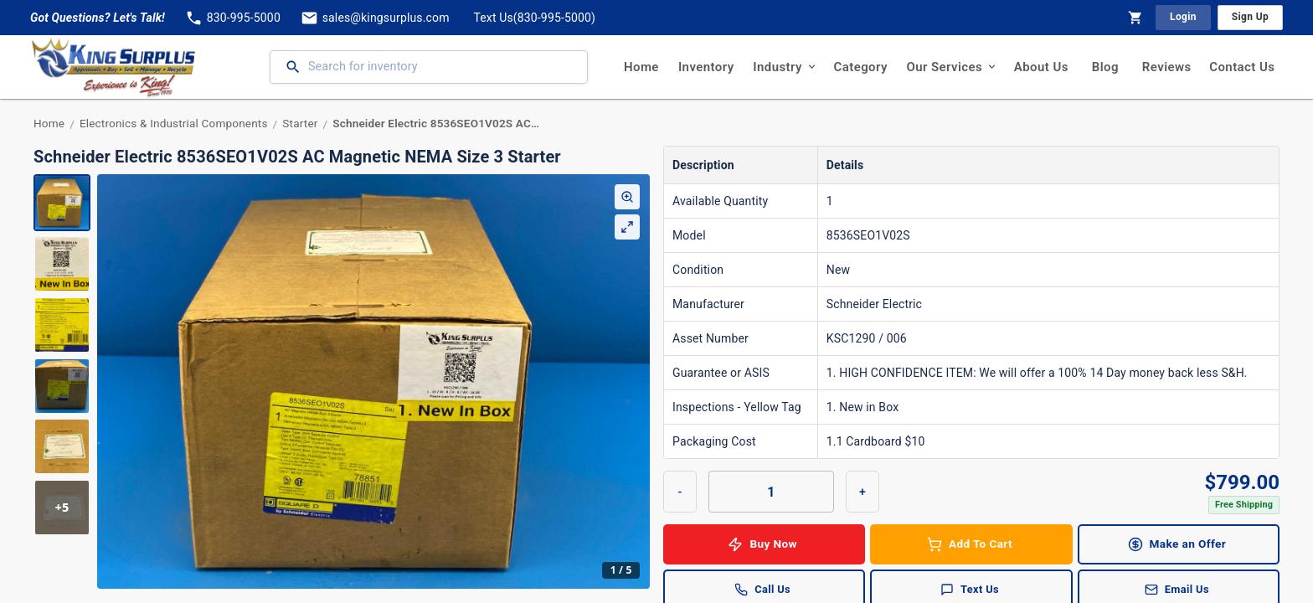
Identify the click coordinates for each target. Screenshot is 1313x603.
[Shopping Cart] (1135, 17)
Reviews (1166, 67)
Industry (784, 67)
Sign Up (1250, 17)
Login (1183, 17)
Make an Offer (1178, 544)
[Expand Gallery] (627, 227)
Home (641, 67)
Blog (1105, 67)
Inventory (706, 67)
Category (861, 67)
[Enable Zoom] (627, 196)
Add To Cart (971, 544)
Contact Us (1242, 67)
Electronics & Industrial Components (174, 123)
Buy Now (764, 544)
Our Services (951, 67)
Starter (299, 123)
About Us (1041, 67)
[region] (341, 381)
